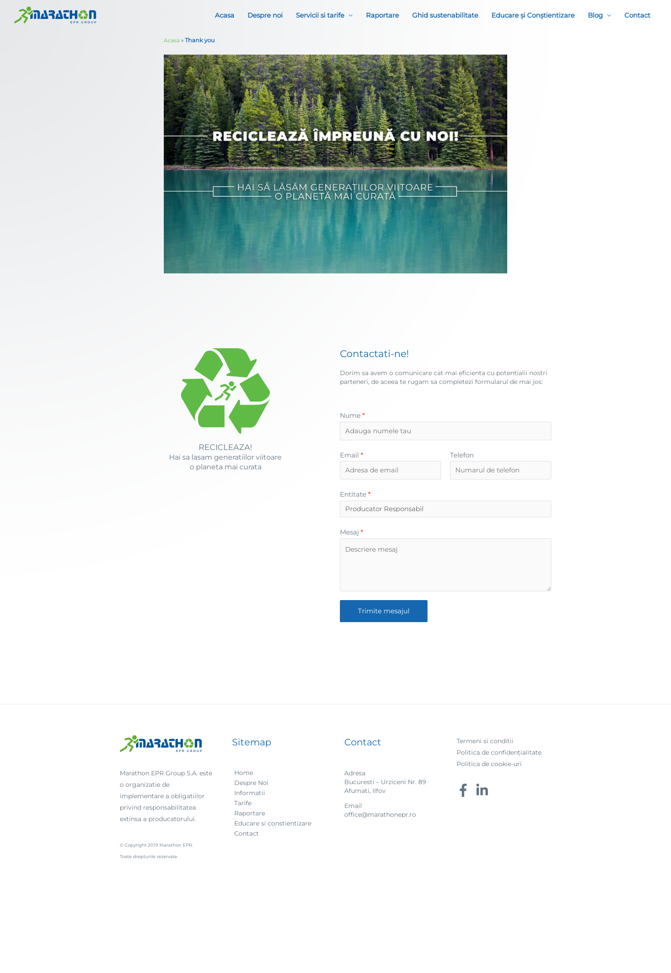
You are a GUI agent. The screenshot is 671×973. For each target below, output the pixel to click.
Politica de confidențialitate (499, 755)
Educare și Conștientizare (533, 15)
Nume (352, 415)
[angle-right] (242, 775)
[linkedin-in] (484, 792)
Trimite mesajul (383, 613)
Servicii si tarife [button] (320, 15)
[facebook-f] (465, 792)
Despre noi (265, 15)
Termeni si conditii (485, 743)
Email (351, 456)
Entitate (355, 496)
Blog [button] (595, 15)
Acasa (224, 15)
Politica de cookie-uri (489, 766)
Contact (637, 15)
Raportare (382, 15)
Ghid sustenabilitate (445, 15)
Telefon (462, 456)
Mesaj (351, 534)
